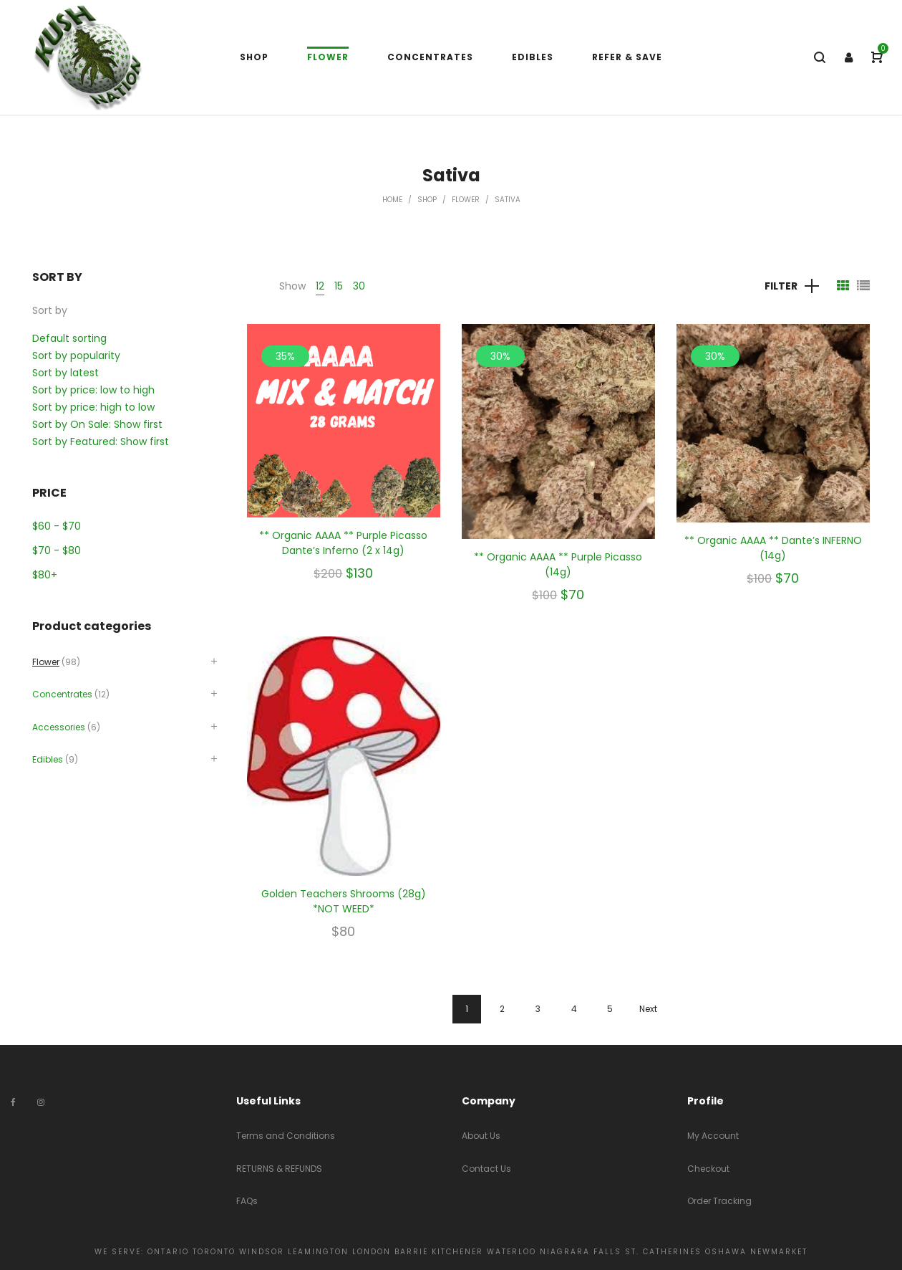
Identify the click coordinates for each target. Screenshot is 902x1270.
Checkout (708, 1168)
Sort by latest (65, 373)
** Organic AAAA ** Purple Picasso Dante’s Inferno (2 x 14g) (343, 543)
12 (320, 286)
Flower (466, 199)
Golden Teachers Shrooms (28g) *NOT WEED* (343, 901)
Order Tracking (719, 1201)
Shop (427, 199)
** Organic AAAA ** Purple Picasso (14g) (558, 564)
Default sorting (69, 338)
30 (359, 286)
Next (648, 1009)
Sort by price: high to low (93, 407)
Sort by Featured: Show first (100, 441)
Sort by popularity (76, 355)
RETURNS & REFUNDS (279, 1168)
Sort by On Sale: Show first (97, 424)
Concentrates (62, 694)
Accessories (58, 727)
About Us (481, 1136)
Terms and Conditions (285, 1136)
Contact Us (486, 1168)
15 (338, 286)
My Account (713, 1136)
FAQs (247, 1201)
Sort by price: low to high (93, 390)
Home (392, 199)
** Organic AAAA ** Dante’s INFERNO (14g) (773, 548)
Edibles (47, 759)
